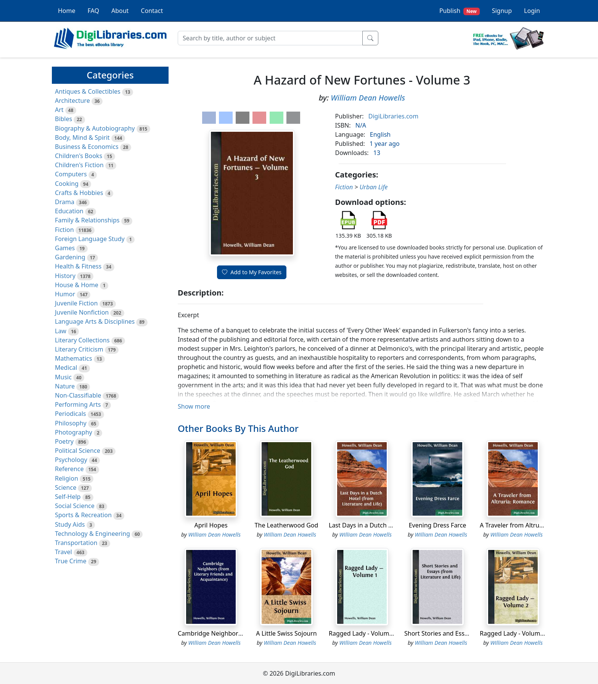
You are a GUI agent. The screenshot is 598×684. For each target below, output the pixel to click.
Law (60, 331)
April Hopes (210, 525)
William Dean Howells (368, 98)
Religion (66, 478)
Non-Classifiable (78, 395)
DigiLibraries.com (393, 116)
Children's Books (78, 156)
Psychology (71, 459)
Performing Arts (78, 404)
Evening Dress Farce (437, 525)
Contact (152, 10)
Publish (459, 10)
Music (63, 377)
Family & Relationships (87, 220)
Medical (66, 367)
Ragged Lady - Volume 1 (363, 633)
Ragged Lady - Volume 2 (514, 633)
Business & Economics (87, 146)
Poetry (64, 441)
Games (65, 248)
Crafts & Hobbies (79, 193)
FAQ (93, 10)
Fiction (64, 229)
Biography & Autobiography (95, 128)
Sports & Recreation (83, 515)
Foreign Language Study (90, 239)
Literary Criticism (79, 349)
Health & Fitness (78, 266)
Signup (502, 10)
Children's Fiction (79, 165)
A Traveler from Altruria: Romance (528, 525)
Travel (63, 552)
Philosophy (71, 423)
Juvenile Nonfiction (82, 312)
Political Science (77, 450)
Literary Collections (82, 340)
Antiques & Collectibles (88, 91)
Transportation (76, 543)
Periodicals (70, 413)
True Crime (71, 561)
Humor (65, 294)
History (65, 276)
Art (59, 109)
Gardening (70, 257)
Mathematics (73, 358)
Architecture (72, 100)
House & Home (76, 285)
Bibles (63, 119)
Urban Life (374, 187)
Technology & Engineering (92, 533)
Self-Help (67, 496)
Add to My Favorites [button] (251, 272)
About (120, 10)
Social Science (75, 506)
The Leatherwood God (286, 525)
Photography (73, 432)
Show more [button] (194, 406)
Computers (71, 174)
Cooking (67, 183)
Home (67, 10)
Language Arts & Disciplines (95, 321)
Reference (69, 469)
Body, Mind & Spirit (82, 137)
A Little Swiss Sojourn (286, 633)
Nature (65, 386)
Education (69, 211)
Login (532, 10)
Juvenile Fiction (76, 303)
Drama (64, 202)
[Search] (270, 38)
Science (65, 487)
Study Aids (70, 524)
